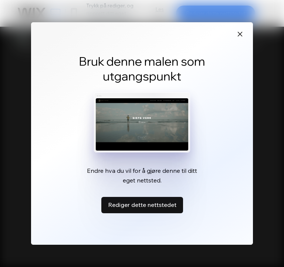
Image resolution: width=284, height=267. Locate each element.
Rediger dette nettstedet (142, 204)
